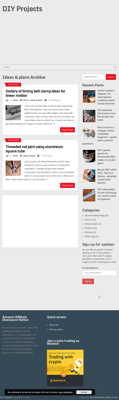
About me (54, 325)
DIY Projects (22, 8)
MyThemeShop (97, 397)
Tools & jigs (90, 236)
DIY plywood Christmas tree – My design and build (107, 115)
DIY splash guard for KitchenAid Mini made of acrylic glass (106, 156)
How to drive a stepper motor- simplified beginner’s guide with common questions (99, 135)
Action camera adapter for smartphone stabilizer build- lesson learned (106, 97)
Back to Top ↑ (112, 397)
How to (26, 100)
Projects (89, 228)
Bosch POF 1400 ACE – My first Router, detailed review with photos (106, 176)
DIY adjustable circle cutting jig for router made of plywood (106, 194)
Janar (15, 100)
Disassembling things (95, 215)
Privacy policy (56, 329)
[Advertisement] (59, 40)
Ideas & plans (36, 100)
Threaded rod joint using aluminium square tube (34, 149)
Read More (67, 130)
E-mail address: (90, 268)
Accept (84, 392)
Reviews (89, 232)
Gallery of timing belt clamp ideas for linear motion (35, 93)
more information (66, 392)
